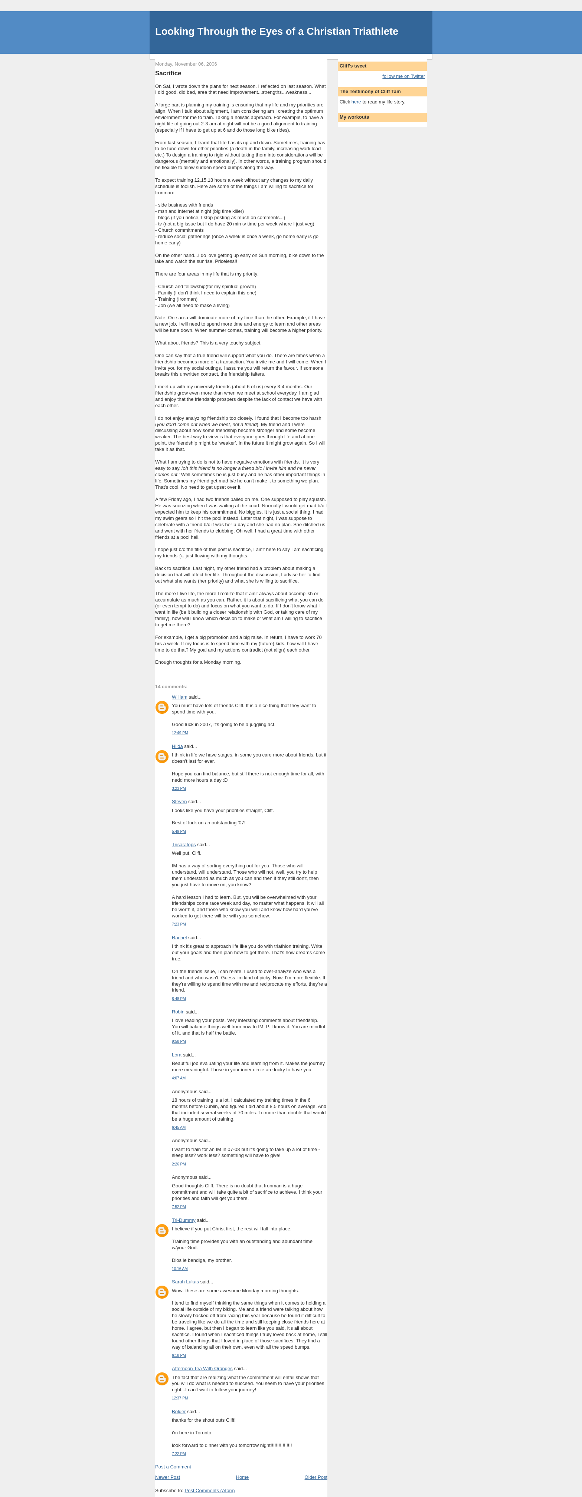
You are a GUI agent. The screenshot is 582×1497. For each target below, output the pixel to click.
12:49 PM (180, 733)
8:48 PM (179, 999)
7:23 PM (179, 924)
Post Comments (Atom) (210, 1490)
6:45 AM (179, 1127)
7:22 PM (179, 1454)
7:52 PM (179, 1207)
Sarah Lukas (185, 1282)
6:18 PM (179, 1355)
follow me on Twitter (403, 76)
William (179, 697)
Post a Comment (173, 1467)
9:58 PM (179, 1041)
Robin (178, 1012)
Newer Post (167, 1477)
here (356, 102)
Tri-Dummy (184, 1220)
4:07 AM (179, 1078)
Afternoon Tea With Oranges (202, 1368)
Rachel (179, 937)
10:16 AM (180, 1269)
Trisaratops (184, 844)
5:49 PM (179, 832)
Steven (179, 801)
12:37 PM (180, 1398)
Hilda (177, 746)
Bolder (179, 1411)
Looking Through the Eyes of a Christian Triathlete (276, 31)
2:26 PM (179, 1164)
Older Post (316, 1477)
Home (242, 1477)
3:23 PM (179, 789)
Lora (177, 1055)
